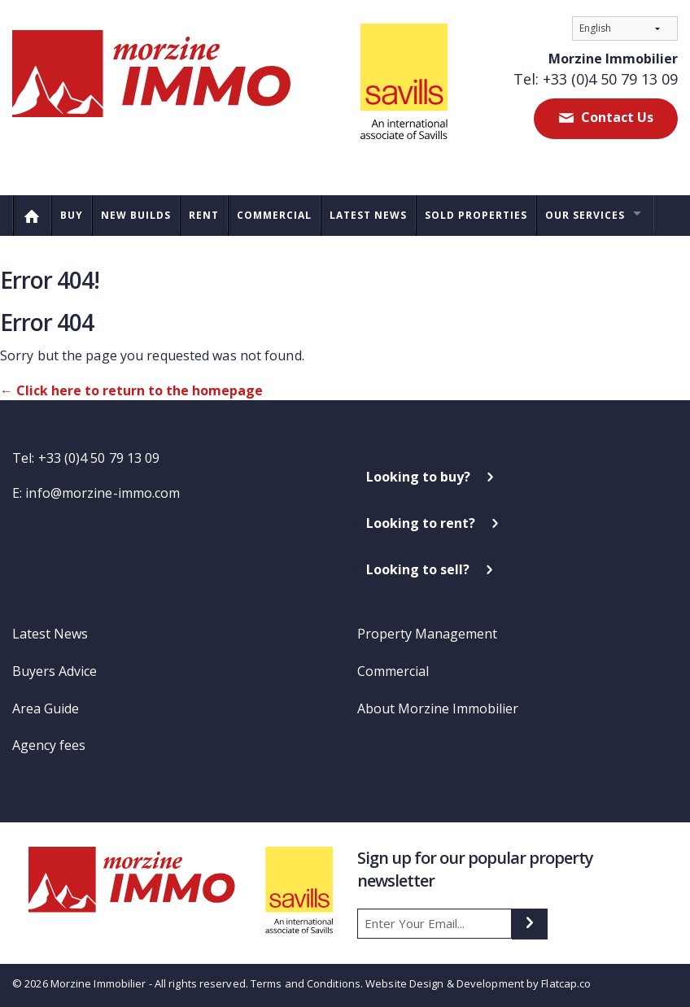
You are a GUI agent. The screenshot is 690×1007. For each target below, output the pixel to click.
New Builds (136, 215)
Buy (71, 215)
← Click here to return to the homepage (131, 390)
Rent (204, 215)
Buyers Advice (54, 671)
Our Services (585, 215)
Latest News (368, 215)
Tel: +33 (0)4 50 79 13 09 (595, 79)
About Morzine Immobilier (437, 708)
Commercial (274, 215)
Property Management (427, 634)
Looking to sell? (417, 569)
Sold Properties (476, 215)
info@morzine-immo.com (102, 493)
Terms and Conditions (305, 983)
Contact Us (615, 117)
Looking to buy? (418, 477)
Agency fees (48, 745)
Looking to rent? (420, 523)
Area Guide (45, 708)
